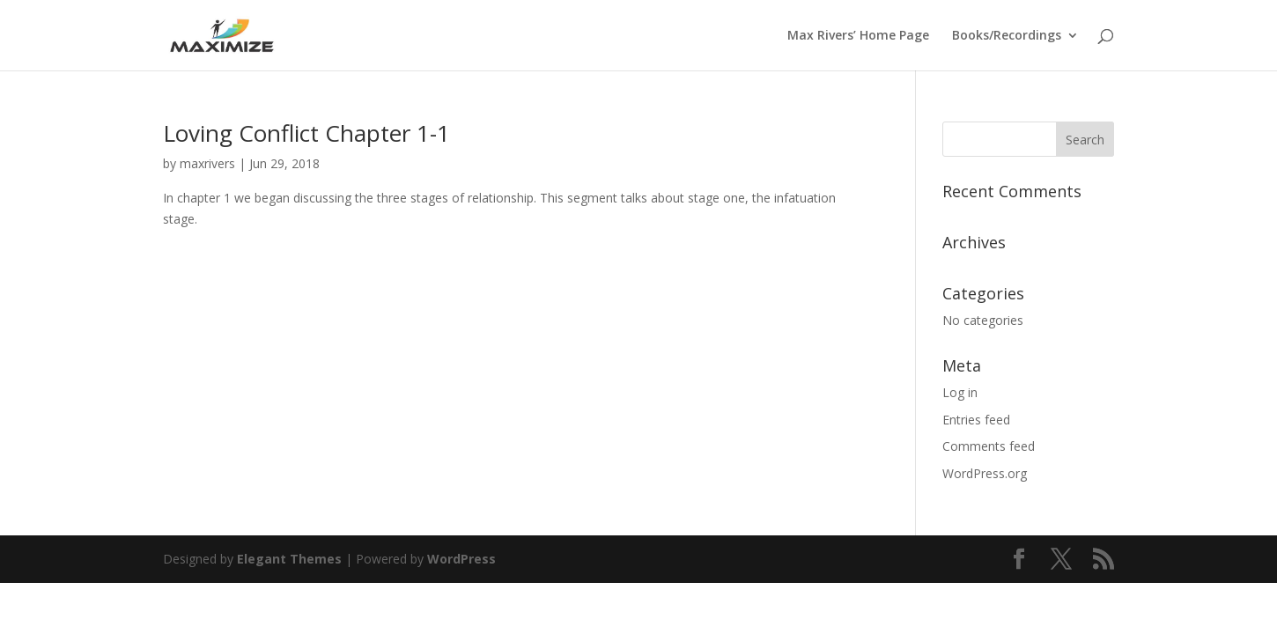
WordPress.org (984, 473)
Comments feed (988, 446)
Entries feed (976, 419)
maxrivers (207, 163)
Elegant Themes (289, 558)
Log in (960, 392)
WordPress (461, 558)
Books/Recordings (1006, 36)
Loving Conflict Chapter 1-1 (306, 133)
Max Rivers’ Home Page (858, 36)
